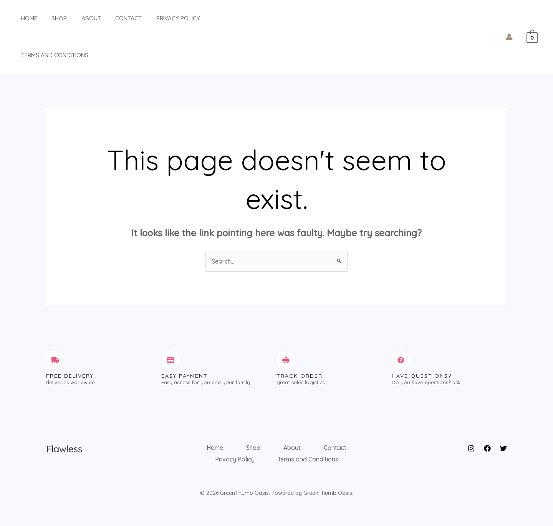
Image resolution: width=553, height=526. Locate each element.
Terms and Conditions (49, 55)
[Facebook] (487, 448)
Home (23, 18)
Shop (50, 18)
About (79, 18)
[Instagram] (471, 448)
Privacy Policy (161, 18)
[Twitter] (503, 448)
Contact (114, 18)
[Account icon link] (509, 36)
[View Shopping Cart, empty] (532, 37)
